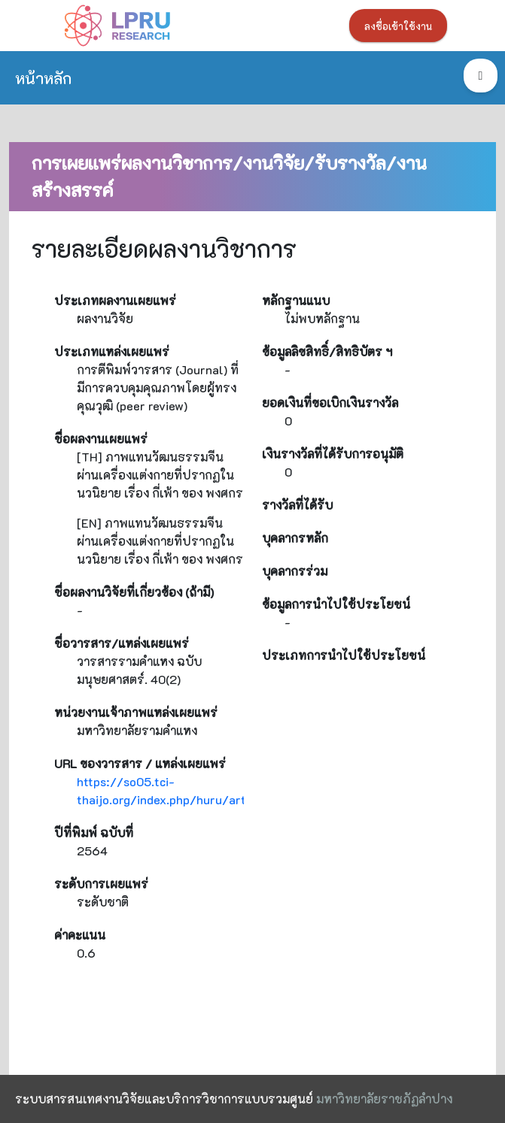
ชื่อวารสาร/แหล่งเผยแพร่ (121, 643)
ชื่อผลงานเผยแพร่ (101, 438)
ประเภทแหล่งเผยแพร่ (111, 351)
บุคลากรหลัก (295, 538)
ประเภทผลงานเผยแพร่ (115, 300)
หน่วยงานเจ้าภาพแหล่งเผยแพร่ (136, 712)
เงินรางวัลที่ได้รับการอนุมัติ (332, 454)
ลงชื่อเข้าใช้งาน (398, 26)
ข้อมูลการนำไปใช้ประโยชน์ (336, 604)
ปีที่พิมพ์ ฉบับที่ (93, 832)
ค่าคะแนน (79, 935)
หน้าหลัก (43, 78)
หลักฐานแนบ (296, 300)
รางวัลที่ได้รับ (297, 505)
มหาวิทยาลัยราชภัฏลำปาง (384, 1098)
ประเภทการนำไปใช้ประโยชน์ (343, 655)
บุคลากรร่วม (294, 571)
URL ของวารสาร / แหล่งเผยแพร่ (140, 763)
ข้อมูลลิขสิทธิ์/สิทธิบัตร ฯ (327, 351)
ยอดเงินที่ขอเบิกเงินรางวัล (330, 402)
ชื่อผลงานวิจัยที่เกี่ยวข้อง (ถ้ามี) (134, 592)
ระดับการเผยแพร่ (101, 883)
